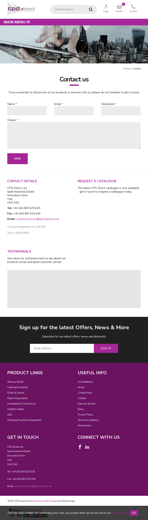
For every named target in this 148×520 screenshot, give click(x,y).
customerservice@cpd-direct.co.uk (37, 219)
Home (126, 68)
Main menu (17, 21)
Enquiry (11, 120)
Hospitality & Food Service (21, 403)
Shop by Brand (15, 382)
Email (57, 104)
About (81, 387)
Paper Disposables (17, 398)
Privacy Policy (85, 414)
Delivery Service (86, 403)
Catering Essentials (17, 387)
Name (11, 104)
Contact (82, 398)
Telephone (107, 104)
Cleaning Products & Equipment (24, 420)
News (81, 409)
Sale (9, 414)
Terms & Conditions (88, 420)
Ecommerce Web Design (44, 501)
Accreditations (85, 382)
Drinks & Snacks (15, 392)
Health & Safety (15, 409)
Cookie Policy (85, 392)
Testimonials (84, 425)
